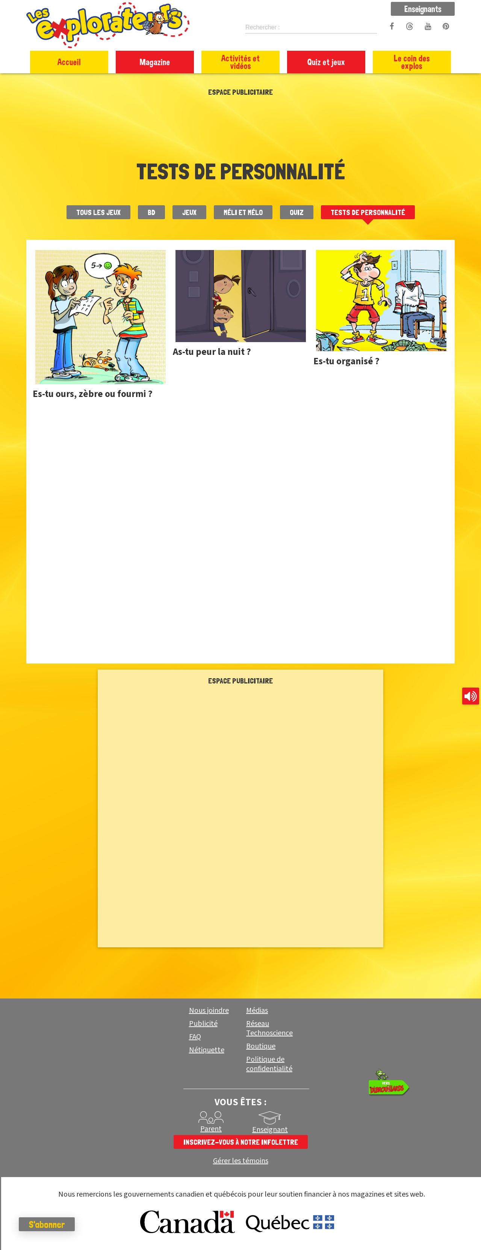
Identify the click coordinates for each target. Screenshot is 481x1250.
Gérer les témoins (240, 1161)
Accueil (69, 61)
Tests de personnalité (368, 212)
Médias (257, 1010)
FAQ (195, 1037)
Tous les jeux (98, 212)
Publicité (203, 1023)
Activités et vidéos (240, 62)
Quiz (297, 212)
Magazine (155, 61)
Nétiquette (206, 1050)
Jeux (189, 212)
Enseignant (270, 1129)
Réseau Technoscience (269, 1028)
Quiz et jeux (326, 61)
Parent (211, 1129)
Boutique (260, 1046)
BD (151, 212)
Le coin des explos (412, 62)
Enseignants (423, 8)
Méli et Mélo (243, 212)
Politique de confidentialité (269, 1064)
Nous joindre (209, 1010)
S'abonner (47, 1224)
